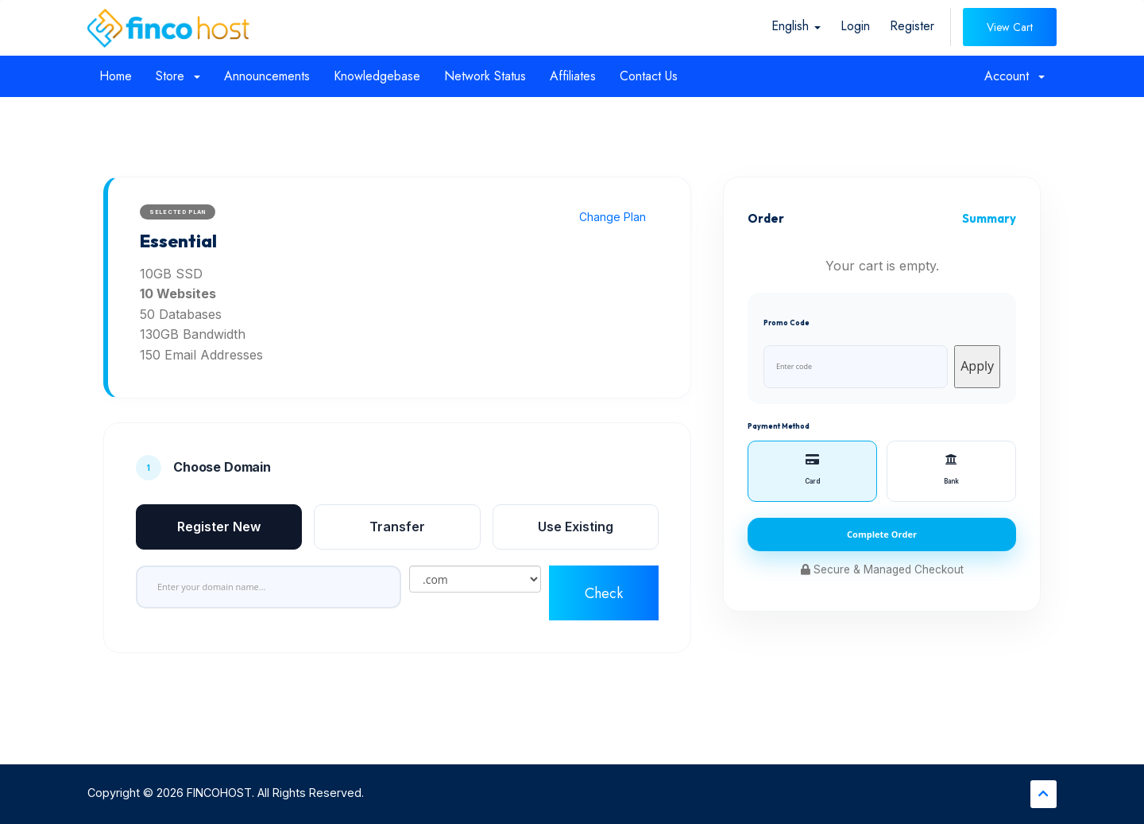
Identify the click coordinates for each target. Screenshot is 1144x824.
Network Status (485, 76)
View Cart (1010, 27)
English (796, 26)
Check (604, 593)
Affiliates (573, 76)
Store (178, 76)
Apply (977, 366)
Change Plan (612, 216)
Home (115, 76)
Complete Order (882, 534)
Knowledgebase (377, 76)
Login (855, 26)
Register (912, 26)
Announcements (267, 76)
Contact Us (649, 76)
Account (1014, 76)
